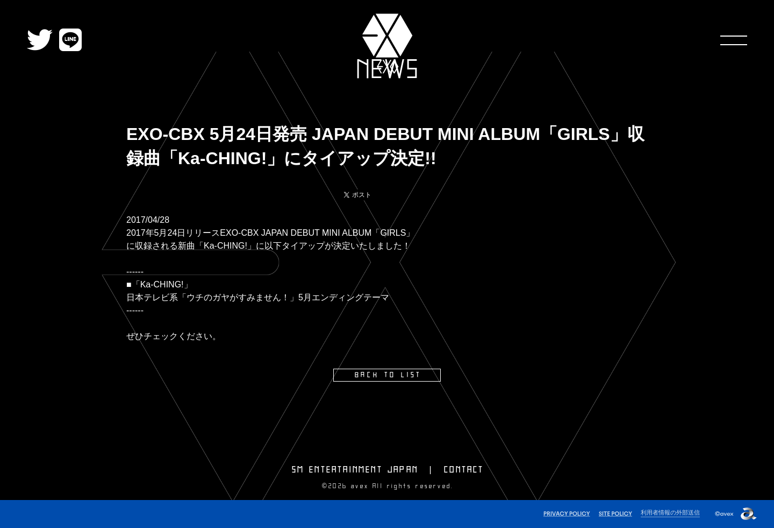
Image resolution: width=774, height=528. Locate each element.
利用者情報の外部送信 (670, 512)
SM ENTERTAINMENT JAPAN (355, 470)
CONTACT (464, 470)
